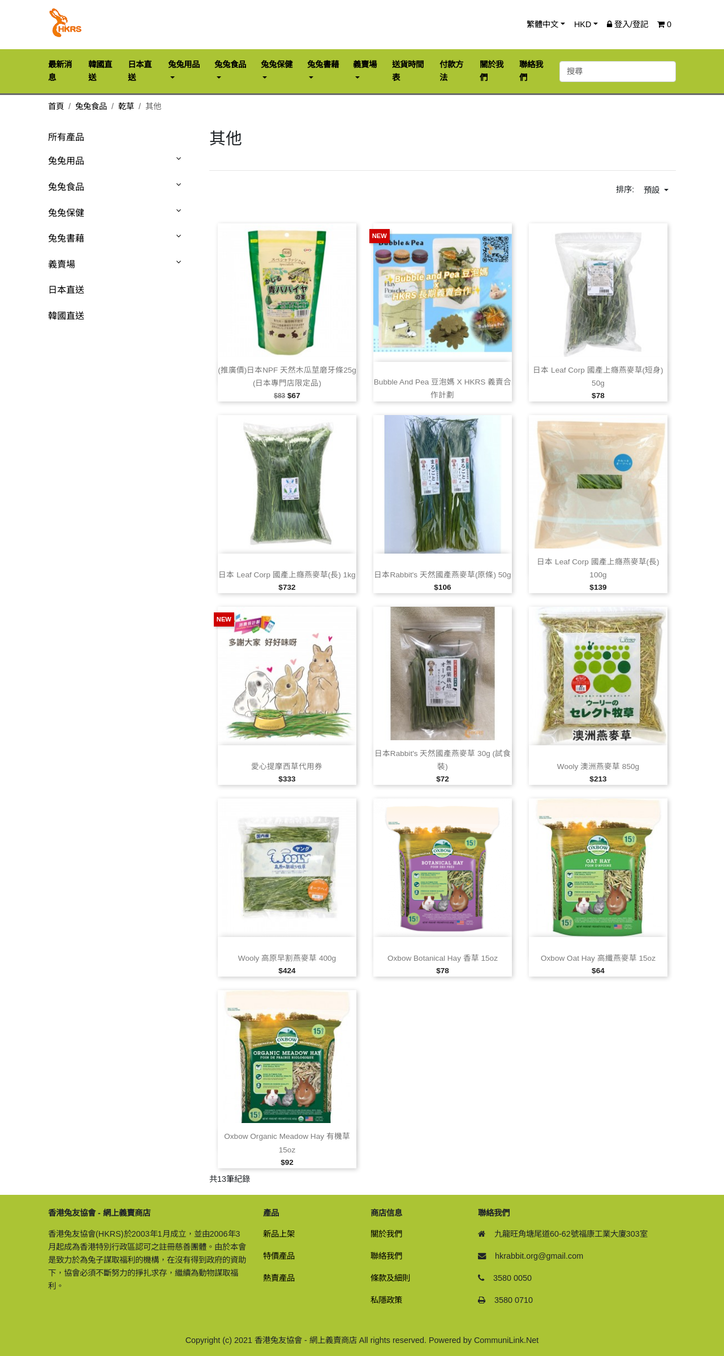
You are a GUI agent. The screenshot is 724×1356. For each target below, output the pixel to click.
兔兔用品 (66, 161)
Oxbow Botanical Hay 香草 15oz (442, 958)
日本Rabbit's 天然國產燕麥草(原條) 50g (442, 575)
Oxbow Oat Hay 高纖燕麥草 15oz (598, 958)
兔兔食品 (91, 106)
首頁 (56, 106)
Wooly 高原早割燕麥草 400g (287, 958)
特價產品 (279, 1255)
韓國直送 (66, 316)
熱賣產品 (279, 1277)
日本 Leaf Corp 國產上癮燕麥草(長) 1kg (286, 575)
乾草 (126, 106)
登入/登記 (627, 24)
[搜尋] (617, 71)
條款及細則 (390, 1277)
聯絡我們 (386, 1255)
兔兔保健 (66, 213)
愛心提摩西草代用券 (286, 766)
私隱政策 (386, 1300)
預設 (653, 190)
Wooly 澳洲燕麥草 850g (598, 766)
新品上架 (279, 1233)
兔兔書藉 (66, 238)
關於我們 (386, 1233)
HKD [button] (582, 24)
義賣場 (61, 264)
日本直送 (66, 290)
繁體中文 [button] (542, 24)
